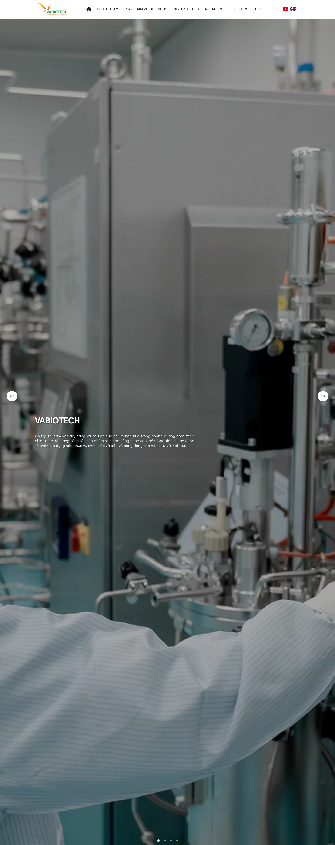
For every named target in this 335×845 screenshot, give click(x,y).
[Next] (323, 396)
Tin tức (238, 9)
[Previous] (12, 396)
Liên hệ (261, 9)
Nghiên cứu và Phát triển (198, 9)
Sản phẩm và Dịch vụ (146, 9)
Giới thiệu (107, 9)
